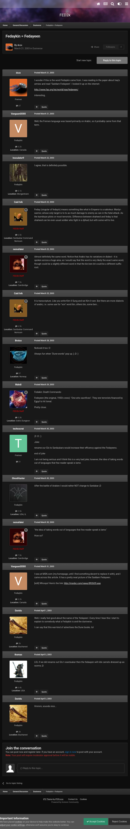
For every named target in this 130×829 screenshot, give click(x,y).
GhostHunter (18, 478)
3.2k (18, 146)
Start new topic (83, 60)
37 (18, 106)
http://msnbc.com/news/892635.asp (82, 583)
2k (18, 643)
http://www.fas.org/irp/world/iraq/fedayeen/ (56, 89)
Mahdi (18, 384)
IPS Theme (47, 799)
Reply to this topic (112, 60)
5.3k (18, 417)
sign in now (70, 752)
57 (18, 373)
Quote (44, 107)
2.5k (18, 511)
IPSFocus (59, 799)
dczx (19, 45)
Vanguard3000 (18, 113)
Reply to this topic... (31, 768)
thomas (18, 654)
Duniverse (38, 48)
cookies (18, 822)
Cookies (83, 799)
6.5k (18, 235)
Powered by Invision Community (65, 802)
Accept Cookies (95, 821)
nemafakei (18, 249)
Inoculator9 (18, 158)
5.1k (18, 191)
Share (95, 47)
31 (18, 461)
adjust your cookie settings (12, 825)
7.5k (18, 282)
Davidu (18, 610)
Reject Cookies (119, 821)
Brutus (18, 340)
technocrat (18, 428)
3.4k (18, 687)
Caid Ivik (18, 202)
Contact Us (73, 799)
